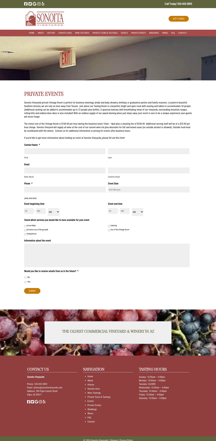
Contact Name (32, 145)
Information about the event (37, 240)
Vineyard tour (32, 234)
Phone (28, 183)
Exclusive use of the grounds (37, 230)
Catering (114, 225)
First (26, 158)
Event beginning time (34, 203)
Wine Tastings (82, 33)
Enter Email (29, 177)
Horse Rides (31, 225)
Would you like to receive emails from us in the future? (51, 271)
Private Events (138, 33)
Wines (165, 33)
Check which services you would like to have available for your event (56, 220)
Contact (182, 33)
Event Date (113, 183)
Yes (28, 282)
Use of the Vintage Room (120, 230)
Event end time (115, 203)
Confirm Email (114, 177)
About (41, 33)
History (51, 33)
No (28, 277)
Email (26, 164)
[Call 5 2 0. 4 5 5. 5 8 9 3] (184, 4)
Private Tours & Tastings (105, 33)
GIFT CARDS (178, 18)
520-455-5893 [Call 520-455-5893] (40, 384)
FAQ (173, 33)
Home (31, 33)
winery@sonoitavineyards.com (48, 387)
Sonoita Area (65, 33)
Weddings (154, 33)
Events (124, 33)
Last (110, 158)
